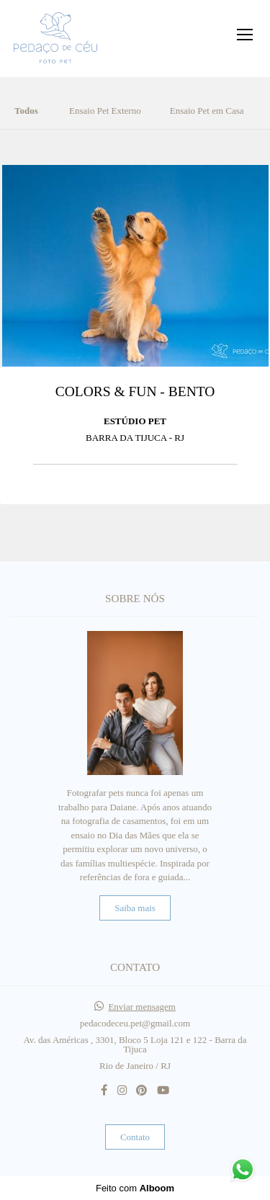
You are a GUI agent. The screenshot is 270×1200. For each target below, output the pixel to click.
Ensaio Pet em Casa (207, 110)
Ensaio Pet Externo (105, 110)
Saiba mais (135, 908)
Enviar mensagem (142, 1006)
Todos (26, 110)
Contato (135, 1137)
